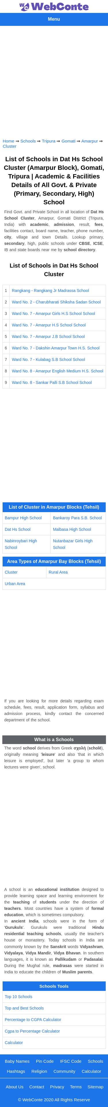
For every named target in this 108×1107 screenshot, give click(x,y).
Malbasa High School (72, 529)
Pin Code (45, 1061)
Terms (76, 1086)
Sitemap (95, 1086)
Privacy (57, 1086)
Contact (36, 1086)
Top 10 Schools (19, 996)
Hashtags (16, 1071)
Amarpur (90, 141)
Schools (28, 141)
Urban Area (15, 583)
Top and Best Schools (24, 1008)
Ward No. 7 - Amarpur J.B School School (48, 336)
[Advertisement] (54, 81)
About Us (15, 1086)
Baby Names (17, 1061)
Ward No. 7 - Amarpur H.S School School (49, 325)
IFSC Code (71, 1061)
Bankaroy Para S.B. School (77, 518)
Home (8, 141)
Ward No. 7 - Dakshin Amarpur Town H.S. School (55, 348)
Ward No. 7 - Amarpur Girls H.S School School (53, 313)
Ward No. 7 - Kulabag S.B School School (48, 359)
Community (64, 1071)
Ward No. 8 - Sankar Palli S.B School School (52, 382)
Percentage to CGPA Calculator (33, 1019)
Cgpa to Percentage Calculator (32, 1031)
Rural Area (58, 572)
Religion (39, 1071)
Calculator (14, 1042)
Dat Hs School (18, 529)
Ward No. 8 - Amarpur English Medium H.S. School (57, 371)
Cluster (10, 146)
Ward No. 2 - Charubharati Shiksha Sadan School (56, 302)
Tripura (48, 141)
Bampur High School (23, 518)
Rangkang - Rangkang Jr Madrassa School (50, 290)
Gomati (68, 141)
